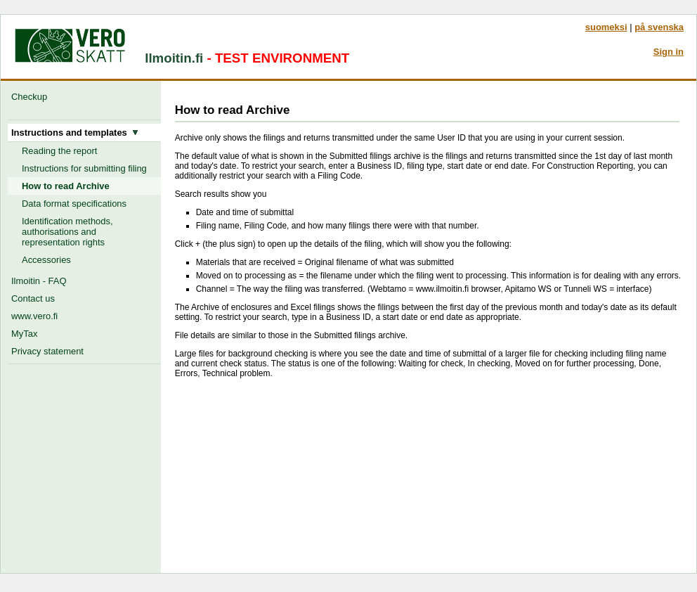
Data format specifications (74, 203)
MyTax (24, 333)
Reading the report (59, 151)
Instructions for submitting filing (84, 168)
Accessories (46, 260)
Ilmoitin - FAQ (38, 281)
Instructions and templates (74, 132)
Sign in (668, 51)
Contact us (33, 298)
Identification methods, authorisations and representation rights (67, 231)
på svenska (659, 27)
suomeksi (606, 27)
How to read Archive (66, 186)
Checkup (31, 96)
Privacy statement (47, 351)
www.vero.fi (34, 316)
